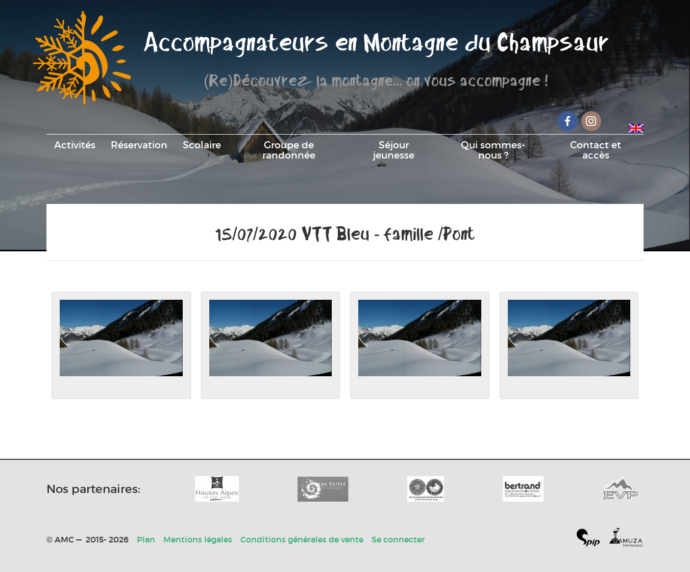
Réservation (139, 145)
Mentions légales (197, 539)
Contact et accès (595, 150)
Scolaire (202, 145)
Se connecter (398, 539)
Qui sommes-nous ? (493, 150)
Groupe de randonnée (288, 150)
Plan (146, 539)
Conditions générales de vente (301, 539)
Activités (74, 145)
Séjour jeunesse (393, 150)
